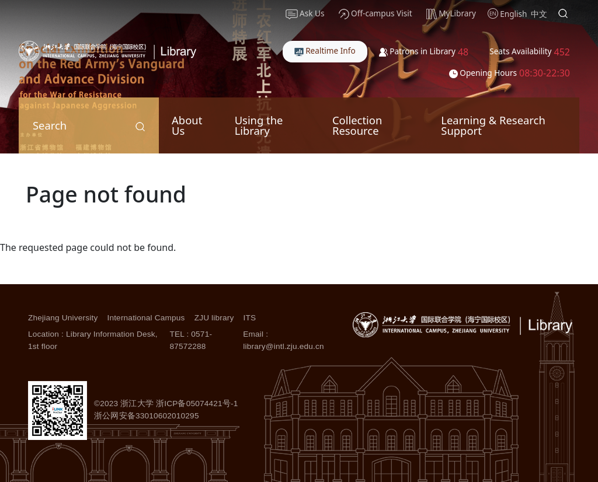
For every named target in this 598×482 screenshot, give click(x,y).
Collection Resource (357, 125)
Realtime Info (325, 50)
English (513, 13)
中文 (539, 13)
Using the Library (259, 125)
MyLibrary (451, 13)
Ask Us (305, 13)
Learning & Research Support (493, 125)
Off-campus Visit (375, 13)
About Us (187, 125)
